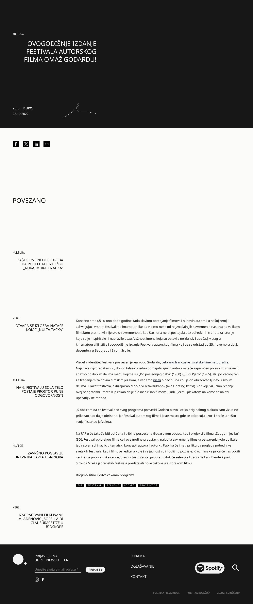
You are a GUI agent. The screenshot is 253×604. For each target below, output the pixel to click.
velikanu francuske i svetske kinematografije (195, 362)
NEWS (16, 318)
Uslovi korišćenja (228, 593)
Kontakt (138, 576)
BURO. (28, 108)
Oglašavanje (142, 566)
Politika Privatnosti (166, 593)
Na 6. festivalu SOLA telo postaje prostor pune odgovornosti (39, 391)
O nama (137, 556)
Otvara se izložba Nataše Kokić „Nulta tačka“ (39, 327)
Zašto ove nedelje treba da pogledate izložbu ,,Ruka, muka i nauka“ (40, 264)
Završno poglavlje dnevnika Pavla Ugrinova (38, 455)
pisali (157, 380)
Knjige (18, 445)
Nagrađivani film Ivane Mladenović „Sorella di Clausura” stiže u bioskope (40, 520)
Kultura (18, 34)
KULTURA (19, 252)
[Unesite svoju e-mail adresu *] (58, 570)
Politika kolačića (198, 593)
